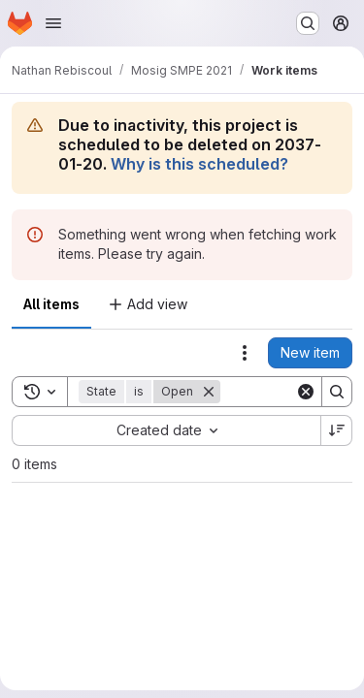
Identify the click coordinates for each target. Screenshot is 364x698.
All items (51, 304)
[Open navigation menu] (53, 23)
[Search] (336, 391)
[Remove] (208, 391)
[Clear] (305, 391)
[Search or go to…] (307, 23)
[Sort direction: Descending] (336, 430)
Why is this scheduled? (199, 164)
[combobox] (166, 430)
